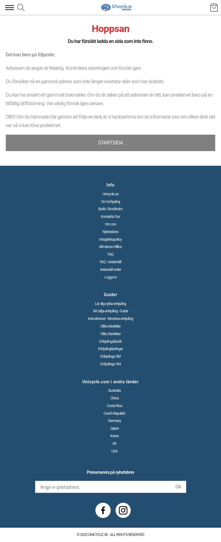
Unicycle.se (110, 194)
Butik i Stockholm (110, 209)
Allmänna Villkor (110, 247)
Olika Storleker (110, 334)
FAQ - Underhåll (110, 262)
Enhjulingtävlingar (110, 349)
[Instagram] (123, 510)
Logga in (110, 277)
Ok (178, 487)
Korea (114, 436)
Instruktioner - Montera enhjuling (110, 319)
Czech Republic (115, 413)
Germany (114, 421)
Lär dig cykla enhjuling (110, 304)
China (114, 398)
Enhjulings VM (110, 364)
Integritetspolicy (110, 239)
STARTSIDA (110, 142)
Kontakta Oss (110, 216)
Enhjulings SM (110, 356)
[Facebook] (103, 510)
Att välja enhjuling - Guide (110, 311)
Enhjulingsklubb (110, 341)
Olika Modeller (110, 326)
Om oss (110, 224)
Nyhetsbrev (110, 232)
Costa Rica (114, 406)
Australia (114, 390)
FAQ (111, 254)
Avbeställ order (110, 269)
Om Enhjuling (110, 202)
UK (114, 443)
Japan (114, 428)
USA (114, 451)
